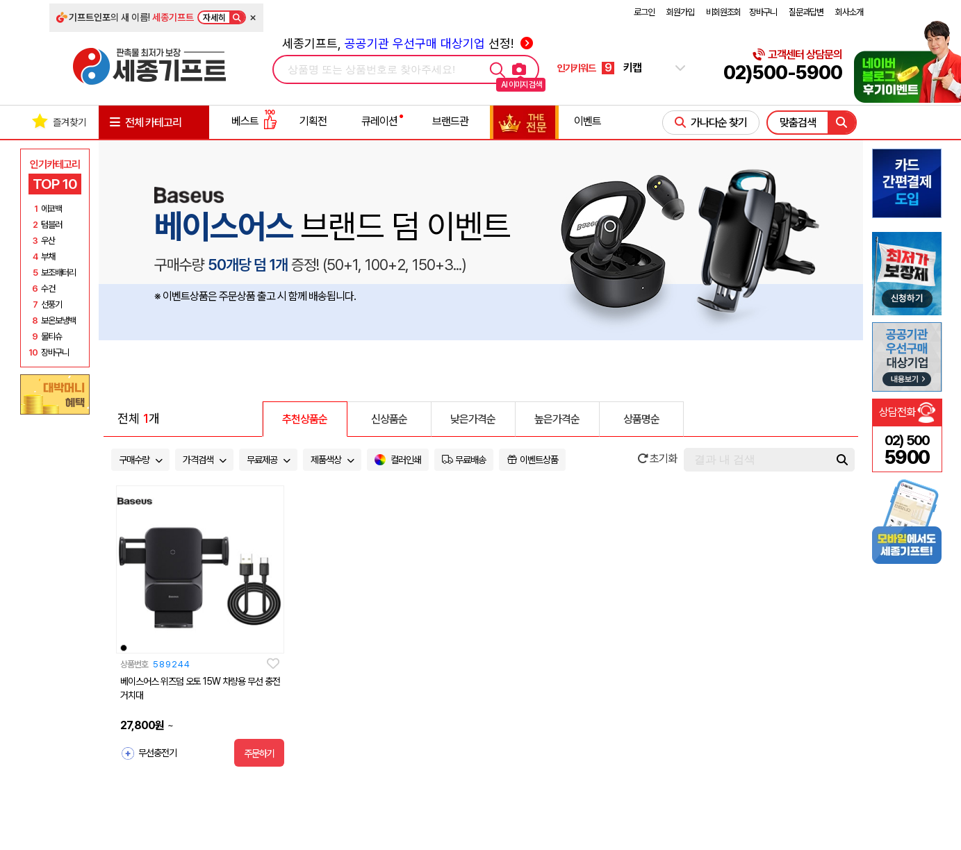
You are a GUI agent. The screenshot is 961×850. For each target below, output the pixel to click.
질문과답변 (806, 12)
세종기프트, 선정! (407, 43)
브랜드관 (450, 121)
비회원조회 (723, 12)
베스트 (254, 121)
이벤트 (587, 121)
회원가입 (680, 12)
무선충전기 (157, 752)
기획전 (313, 121)
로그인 (644, 12)
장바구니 (763, 12)
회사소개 (849, 12)
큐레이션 (379, 121)
